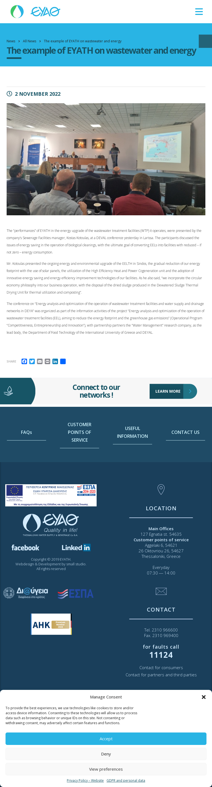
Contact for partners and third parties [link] (161, 674)
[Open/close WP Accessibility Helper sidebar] (205, 41)
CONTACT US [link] (185, 457)
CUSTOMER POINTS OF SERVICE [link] (79, 457)
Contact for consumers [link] (161, 667)
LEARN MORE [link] (169, 379)
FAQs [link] (26, 457)
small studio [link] (76, 563)
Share (11, 361)
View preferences (106, 769)
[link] (35, 11)
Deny (106, 754)
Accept (106, 738)
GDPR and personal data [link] (126, 780)
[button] (203, 697)
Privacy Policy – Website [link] (85, 780)
